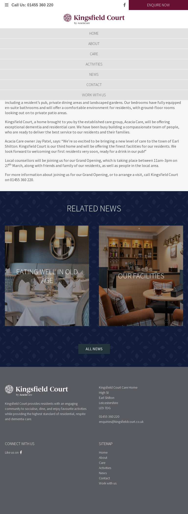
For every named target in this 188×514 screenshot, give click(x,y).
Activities (94, 64)
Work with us (94, 94)
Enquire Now (158, 4)
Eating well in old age (47, 276)
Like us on (13, 452)
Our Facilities (141, 275)
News (94, 74)
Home (94, 33)
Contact (94, 84)
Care (94, 53)
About (94, 43)
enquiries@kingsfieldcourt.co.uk (121, 421)
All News (94, 348)
